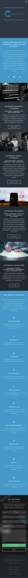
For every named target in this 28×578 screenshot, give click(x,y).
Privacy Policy (14, 566)
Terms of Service (14, 569)
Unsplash (17, 562)
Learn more (14, 127)
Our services (14, 236)
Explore (13, 285)
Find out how (14, 182)
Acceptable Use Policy (14, 573)
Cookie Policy (14, 571)
